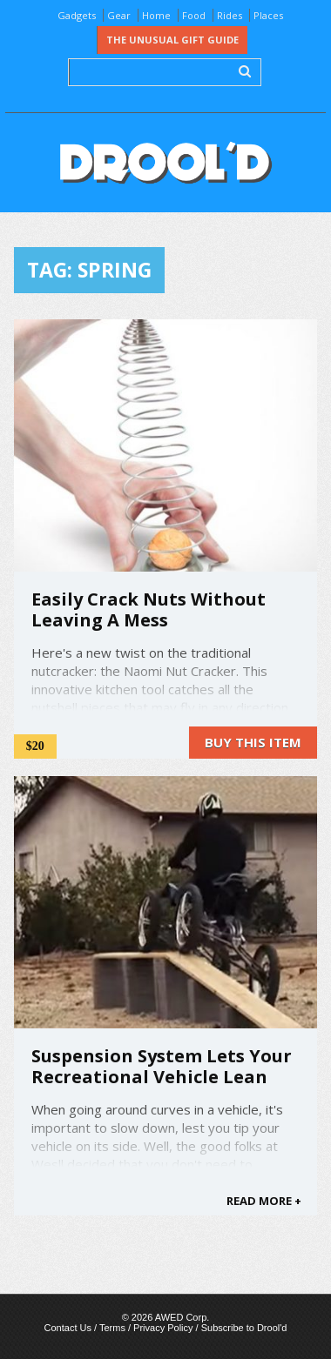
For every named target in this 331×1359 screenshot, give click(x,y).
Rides (229, 15)
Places (268, 15)
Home (156, 15)
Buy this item (253, 742)
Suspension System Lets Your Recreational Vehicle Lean (161, 1066)
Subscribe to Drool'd (244, 1327)
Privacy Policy (163, 1327)
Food (194, 15)
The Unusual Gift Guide (172, 39)
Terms (112, 1327)
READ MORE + (263, 1200)
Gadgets (76, 15)
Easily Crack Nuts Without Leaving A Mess (148, 609)
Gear (119, 15)
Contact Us (67, 1327)
